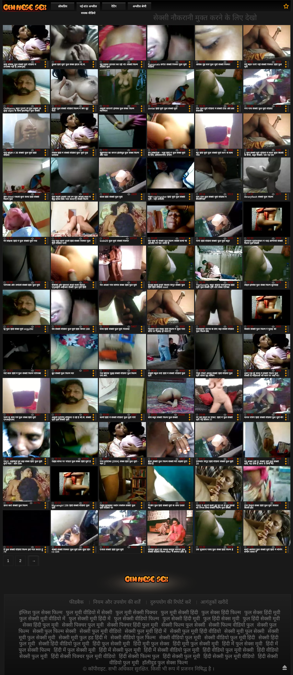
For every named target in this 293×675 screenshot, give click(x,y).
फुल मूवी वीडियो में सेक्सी (89, 612)
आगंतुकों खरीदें (214, 602)
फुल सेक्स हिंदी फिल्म (221, 612)
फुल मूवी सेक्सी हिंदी (179, 612)
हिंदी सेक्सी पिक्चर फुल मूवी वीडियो (83, 656)
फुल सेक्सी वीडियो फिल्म (136, 618)
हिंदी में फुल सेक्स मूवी (242, 643)
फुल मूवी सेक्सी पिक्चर (136, 612)
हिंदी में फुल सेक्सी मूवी (74, 650)
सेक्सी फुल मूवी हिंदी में (145, 631)
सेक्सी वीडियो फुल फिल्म (133, 637)
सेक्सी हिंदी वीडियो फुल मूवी (63, 643)
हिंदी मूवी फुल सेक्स (151, 643)
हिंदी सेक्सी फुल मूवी (181, 656)
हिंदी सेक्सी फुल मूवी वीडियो (228, 656)
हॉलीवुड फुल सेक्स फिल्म (165, 662)
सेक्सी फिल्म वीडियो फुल (231, 625)
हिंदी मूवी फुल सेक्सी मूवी (196, 643)
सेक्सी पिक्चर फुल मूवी (83, 625)
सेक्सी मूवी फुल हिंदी (25, 7)
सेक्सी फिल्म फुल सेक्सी (183, 625)
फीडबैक (76, 602)
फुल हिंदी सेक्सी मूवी (261, 618)
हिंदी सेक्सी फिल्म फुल (139, 656)
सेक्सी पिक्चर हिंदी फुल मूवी (132, 625)
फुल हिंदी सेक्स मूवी (221, 618)
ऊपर (284, 667)
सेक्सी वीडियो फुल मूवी (180, 637)
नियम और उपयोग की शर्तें (117, 602)
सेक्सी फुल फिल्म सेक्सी (54, 631)
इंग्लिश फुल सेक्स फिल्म (41, 612)
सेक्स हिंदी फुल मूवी (41, 625)
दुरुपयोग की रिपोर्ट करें (170, 602)
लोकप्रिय (62, 6)
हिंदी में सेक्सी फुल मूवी (120, 650)
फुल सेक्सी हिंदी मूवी (181, 618)
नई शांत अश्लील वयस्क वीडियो (88, 10)
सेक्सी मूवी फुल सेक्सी (244, 631)
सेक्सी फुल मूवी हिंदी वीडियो (195, 631)
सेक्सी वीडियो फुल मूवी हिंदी (229, 637)
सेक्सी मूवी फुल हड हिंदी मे (83, 637)
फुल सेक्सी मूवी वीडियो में (42, 618)
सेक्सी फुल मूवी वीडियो (100, 631)
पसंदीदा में (286, 6)
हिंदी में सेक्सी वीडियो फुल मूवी (171, 650)
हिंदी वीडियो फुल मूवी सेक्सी (228, 650)
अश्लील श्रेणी (139, 6)
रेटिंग (113, 6)
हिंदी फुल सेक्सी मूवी (111, 643)
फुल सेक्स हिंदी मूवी (262, 612)
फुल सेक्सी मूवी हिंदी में (89, 618)
